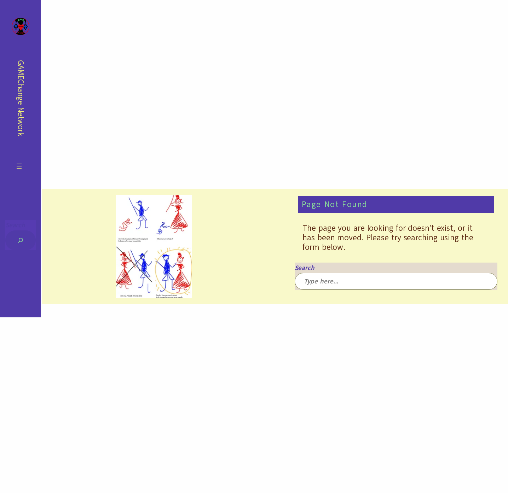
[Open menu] (19, 166)
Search (15, 225)
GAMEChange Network (20, 98)
